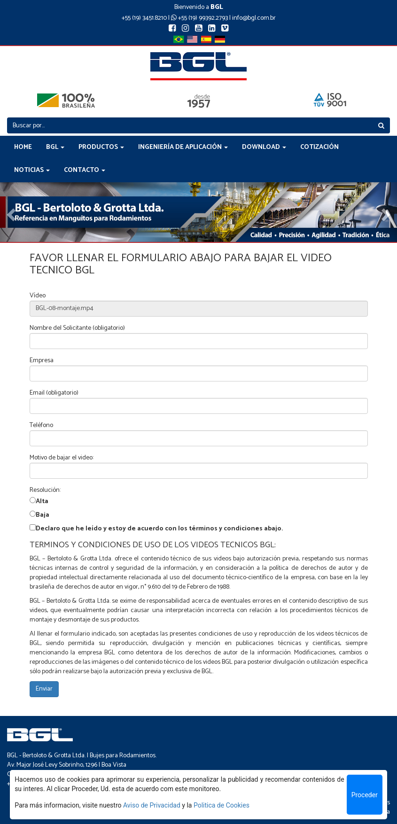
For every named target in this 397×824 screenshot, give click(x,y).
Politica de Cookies (221, 805)
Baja (42, 515)
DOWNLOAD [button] (264, 147)
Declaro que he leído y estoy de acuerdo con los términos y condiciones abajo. (159, 529)
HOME (23, 147)
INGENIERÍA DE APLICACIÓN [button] (183, 147)
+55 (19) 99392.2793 (199, 18)
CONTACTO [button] (84, 170)
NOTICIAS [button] (32, 170)
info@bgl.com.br (254, 18)
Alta (42, 501)
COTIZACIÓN (319, 147)
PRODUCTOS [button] (101, 147)
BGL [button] (55, 147)
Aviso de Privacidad (151, 805)
